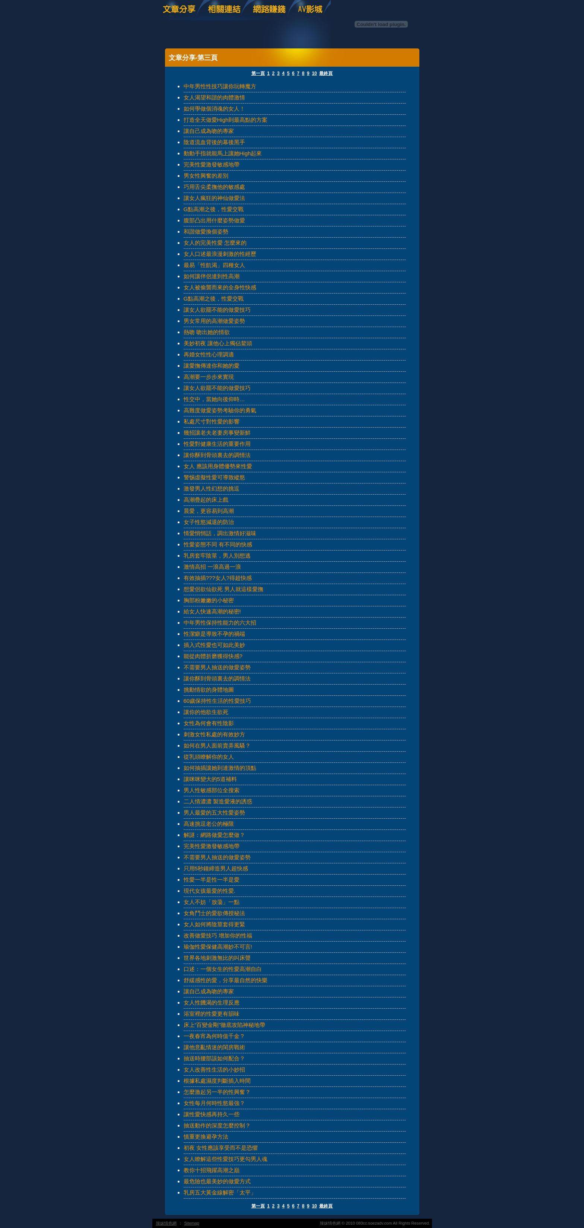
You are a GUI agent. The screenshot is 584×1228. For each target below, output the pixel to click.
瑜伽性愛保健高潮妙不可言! (218, 946)
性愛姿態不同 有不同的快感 (218, 544)
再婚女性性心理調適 (209, 354)
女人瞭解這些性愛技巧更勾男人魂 (225, 1159)
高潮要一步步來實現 (209, 377)
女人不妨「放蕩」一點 (211, 902)
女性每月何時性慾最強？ (214, 1103)
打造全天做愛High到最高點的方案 (226, 120)
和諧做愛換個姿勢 (206, 231)
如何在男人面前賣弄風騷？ (217, 745)
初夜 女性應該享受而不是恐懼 (221, 1148)
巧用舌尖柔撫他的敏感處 (214, 187)
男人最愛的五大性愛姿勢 (214, 812)
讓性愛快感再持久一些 (211, 1114)
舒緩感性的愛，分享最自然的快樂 (225, 980)
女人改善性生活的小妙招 (214, 1069)
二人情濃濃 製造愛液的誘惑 (218, 801)
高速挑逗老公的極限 (209, 824)
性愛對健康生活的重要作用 (217, 444)
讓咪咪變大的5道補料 (210, 779)
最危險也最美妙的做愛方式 (217, 1181)
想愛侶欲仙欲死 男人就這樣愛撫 (223, 589)
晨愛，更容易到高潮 (209, 511)
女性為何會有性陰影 (209, 723)
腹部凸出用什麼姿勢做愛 (214, 220)
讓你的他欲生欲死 (206, 712)
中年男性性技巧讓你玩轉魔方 (220, 86)
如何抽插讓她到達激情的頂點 (220, 768)
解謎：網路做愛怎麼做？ (214, 835)
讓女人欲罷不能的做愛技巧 (217, 310)
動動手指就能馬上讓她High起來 (223, 153)
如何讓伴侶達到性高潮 (211, 276)
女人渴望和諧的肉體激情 (214, 97)
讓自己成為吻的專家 (209, 131)
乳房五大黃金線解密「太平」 (220, 1192)
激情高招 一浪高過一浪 (212, 567)
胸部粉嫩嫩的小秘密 (209, 600)
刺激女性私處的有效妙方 (214, 734)
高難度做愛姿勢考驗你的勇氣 (220, 410)
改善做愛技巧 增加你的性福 (218, 935)
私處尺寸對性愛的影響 (211, 421)
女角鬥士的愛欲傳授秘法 (214, 913)
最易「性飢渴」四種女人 (214, 265)
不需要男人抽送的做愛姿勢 (217, 667)
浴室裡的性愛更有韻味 (211, 1013)
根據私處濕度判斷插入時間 (217, 1081)
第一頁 (258, 73)
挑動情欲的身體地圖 (209, 689)
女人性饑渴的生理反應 (211, 1002)
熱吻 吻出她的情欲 (207, 332)
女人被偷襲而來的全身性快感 (220, 287)
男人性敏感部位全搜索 (211, 790)
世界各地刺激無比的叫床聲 (217, 958)
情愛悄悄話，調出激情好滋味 (220, 533)
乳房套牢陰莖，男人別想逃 (217, 555)
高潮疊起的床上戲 (206, 499)
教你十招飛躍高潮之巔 (211, 1170)
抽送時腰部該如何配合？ (214, 1058)
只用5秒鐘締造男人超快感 (216, 868)
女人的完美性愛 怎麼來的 (215, 242)
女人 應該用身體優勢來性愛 (218, 466)
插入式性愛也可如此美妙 (214, 645)
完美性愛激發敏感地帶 (211, 164)
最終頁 (326, 73)
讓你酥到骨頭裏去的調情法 (217, 455)
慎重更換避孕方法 (206, 1136)
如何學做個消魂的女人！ (214, 108)
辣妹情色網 (166, 1223)
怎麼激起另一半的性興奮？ (217, 1092)
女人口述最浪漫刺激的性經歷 (220, 254)
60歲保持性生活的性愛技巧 (217, 701)
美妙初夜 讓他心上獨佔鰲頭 (218, 343)
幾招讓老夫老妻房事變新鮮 (217, 432)
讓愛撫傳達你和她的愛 (211, 365)
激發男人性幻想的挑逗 (211, 488)
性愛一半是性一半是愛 (211, 879)
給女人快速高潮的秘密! (212, 611)
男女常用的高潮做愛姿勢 (214, 321)
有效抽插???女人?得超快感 (218, 578)
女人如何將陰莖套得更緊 (214, 924)
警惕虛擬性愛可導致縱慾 (214, 477)
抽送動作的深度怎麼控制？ (217, 1125)
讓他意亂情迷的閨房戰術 (214, 1047)
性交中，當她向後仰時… (214, 399)
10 (314, 73)
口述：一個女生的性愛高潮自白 (223, 969)
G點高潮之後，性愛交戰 (214, 209)
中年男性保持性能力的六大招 (220, 622)
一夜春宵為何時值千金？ (214, 1036)
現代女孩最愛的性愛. (209, 891)
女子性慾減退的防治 (209, 522)
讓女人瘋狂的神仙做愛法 (214, 198)
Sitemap (191, 1223)
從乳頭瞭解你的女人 (209, 756)
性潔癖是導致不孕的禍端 (214, 634)
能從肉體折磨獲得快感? (213, 656)
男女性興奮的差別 (206, 175)
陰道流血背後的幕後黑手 (214, 142)
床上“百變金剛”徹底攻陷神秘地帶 (225, 1025)
